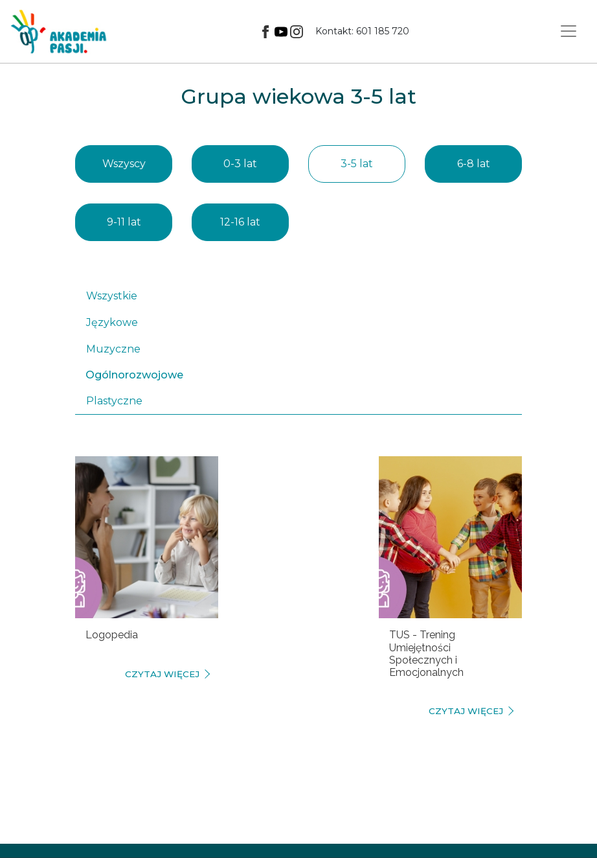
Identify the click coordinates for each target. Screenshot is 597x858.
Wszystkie (111, 296)
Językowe (112, 322)
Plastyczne (114, 401)
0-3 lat (240, 163)
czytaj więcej (162, 674)
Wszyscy (124, 163)
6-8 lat (473, 163)
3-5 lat (357, 163)
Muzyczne (113, 349)
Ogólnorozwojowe (134, 375)
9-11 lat (124, 222)
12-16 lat (240, 222)
